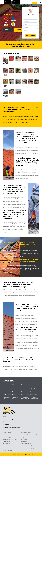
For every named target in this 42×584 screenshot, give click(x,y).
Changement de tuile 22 (7, 437)
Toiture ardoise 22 (6, 445)
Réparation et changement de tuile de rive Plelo (16, 388)
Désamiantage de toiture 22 (7, 448)
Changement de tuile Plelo (7, 398)
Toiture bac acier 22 (24, 439)
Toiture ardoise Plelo (7, 383)
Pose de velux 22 (6, 446)
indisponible (7, 419)
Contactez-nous (18, 30)
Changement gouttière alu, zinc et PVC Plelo (34, 395)
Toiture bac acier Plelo (34, 383)
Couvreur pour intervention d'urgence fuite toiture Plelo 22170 (35, 398)
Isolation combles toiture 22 (26, 443)
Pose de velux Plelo (25, 391)
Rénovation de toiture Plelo (7, 391)
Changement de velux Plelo (25, 395)
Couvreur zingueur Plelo (16, 394)
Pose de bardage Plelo (25, 383)
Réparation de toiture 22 (25, 437)
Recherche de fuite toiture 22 (8, 450)
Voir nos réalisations (7, 30)
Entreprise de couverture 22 (7, 432)
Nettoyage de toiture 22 (7, 435)
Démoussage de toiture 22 (25, 446)
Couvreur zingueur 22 (24, 441)
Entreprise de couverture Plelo (7, 395)
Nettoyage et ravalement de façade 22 (27, 445)
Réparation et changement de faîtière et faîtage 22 (29, 434)
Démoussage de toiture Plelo (16, 391)
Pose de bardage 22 (6, 443)
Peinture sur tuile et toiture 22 (26, 432)
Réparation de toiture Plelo (7, 387)
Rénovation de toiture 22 (7, 434)
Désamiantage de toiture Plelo (16, 398)
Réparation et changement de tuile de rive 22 (28, 435)
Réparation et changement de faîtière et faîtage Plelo (35, 388)
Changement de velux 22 (7, 441)
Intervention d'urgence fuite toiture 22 (27, 448)
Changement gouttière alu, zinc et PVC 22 (10, 439)
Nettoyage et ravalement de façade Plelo (35, 391)
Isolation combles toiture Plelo (16, 384)
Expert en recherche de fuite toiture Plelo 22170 (25, 398)
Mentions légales (24, 454)
